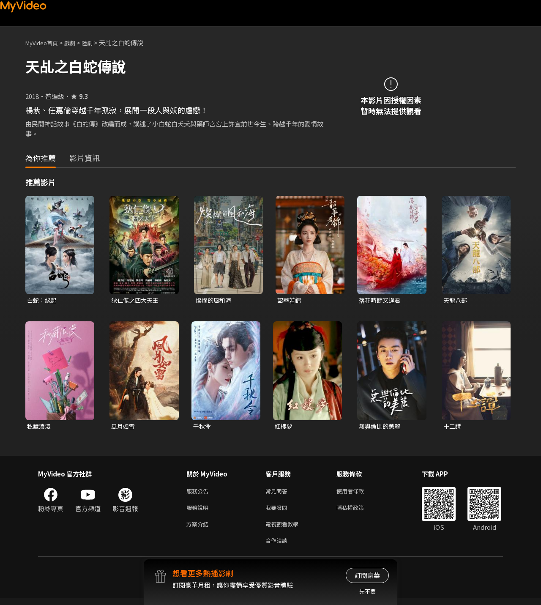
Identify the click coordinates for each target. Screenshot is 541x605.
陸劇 (95, 42)
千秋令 (202, 427)
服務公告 (199, 493)
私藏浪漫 (39, 427)
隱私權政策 (357, 510)
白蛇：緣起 (43, 300)
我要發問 (278, 510)
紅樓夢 (284, 427)
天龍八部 (456, 300)
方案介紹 (199, 528)
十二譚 (452, 427)
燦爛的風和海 (215, 300)
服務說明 (199, 510)
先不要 (367, 591)
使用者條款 (357, 493)
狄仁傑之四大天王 (136, 300)
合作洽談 (278, 546)
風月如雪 (124, 427)
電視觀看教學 (284, 528)
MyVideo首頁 (44, 42)
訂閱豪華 (367, 575)
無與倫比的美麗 (381, 427)
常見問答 (278, 493)
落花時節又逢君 (381, 300)
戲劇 (76, 42)
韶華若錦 (290, 300)
